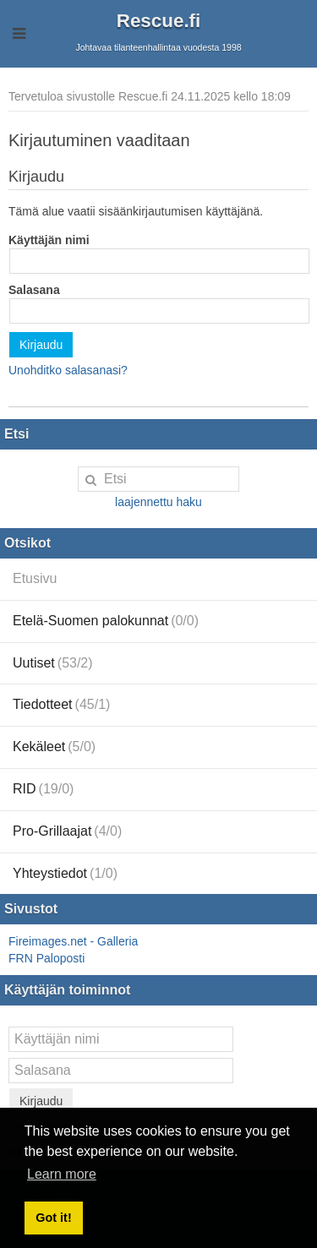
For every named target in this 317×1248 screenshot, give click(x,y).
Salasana (34, 290)
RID (43, 789)
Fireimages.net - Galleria (73, 941)
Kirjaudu (41, 345)
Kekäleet (54, 746)
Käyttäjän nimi (49, 240)
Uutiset (53, 663)
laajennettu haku (158, 502)
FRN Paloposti (46, 958)
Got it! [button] (53, 1217)
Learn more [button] (61, 1174)
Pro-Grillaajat (67, 831)
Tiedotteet (61, 704)
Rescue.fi (159, 20)
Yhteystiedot (65, 873)
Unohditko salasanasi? (68, 370)
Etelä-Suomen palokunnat (106, 620)
